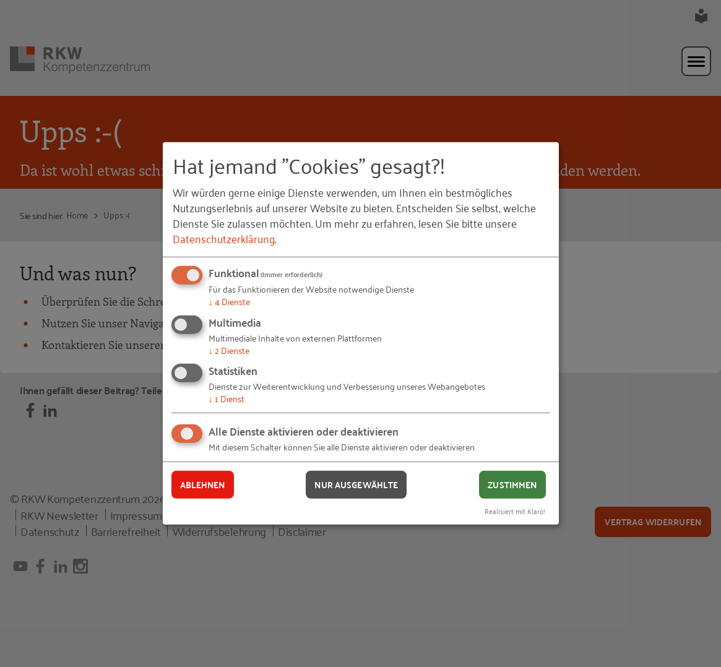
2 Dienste (229, 350)
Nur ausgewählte (356, 484)
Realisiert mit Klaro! (515, 510)
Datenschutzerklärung (224, 238)
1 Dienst (226, 398)
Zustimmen (512, 484)
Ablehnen (202, 484)
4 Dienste (229, 301)
